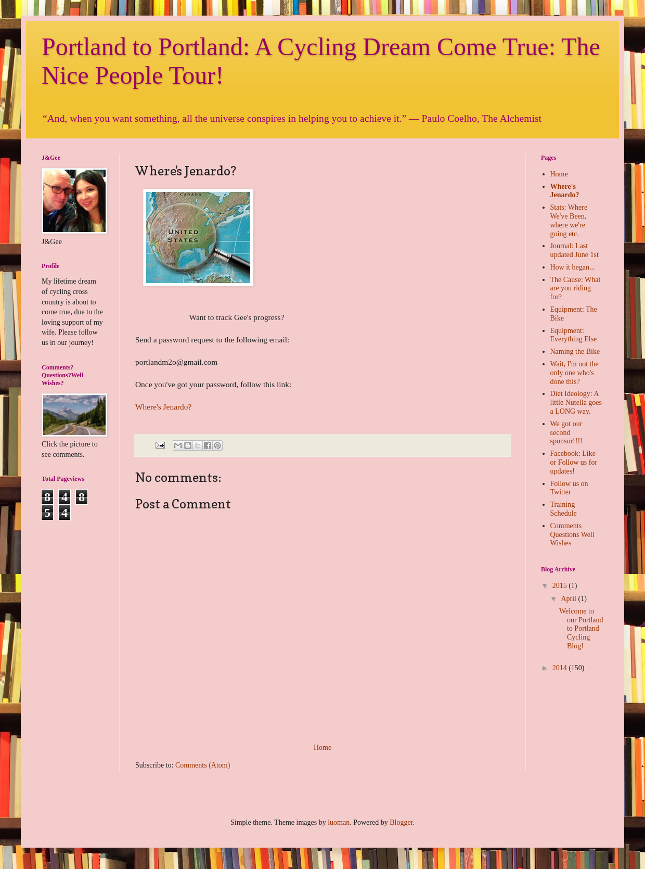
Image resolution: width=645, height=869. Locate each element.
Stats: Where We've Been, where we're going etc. (569, 220)
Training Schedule (563, 509)
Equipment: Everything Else (573, 335)
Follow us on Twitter (569, 488)
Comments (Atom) (202, 765)
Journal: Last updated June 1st (574, 250)
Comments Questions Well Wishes (572, 534)
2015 (560, 586)
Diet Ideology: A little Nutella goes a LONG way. (576, 402)
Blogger (401, 822)
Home (322, 747)
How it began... (572, 267)
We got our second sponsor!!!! (566, 432)
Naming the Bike (575, 351)
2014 (560, 668)
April (569, 599)
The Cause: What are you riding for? (575, 288)
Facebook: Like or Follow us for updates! (574, 462)
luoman (339, 822)
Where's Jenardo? (163, 406)
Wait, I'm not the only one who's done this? (574, 373)
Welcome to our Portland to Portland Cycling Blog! (581, 628)
